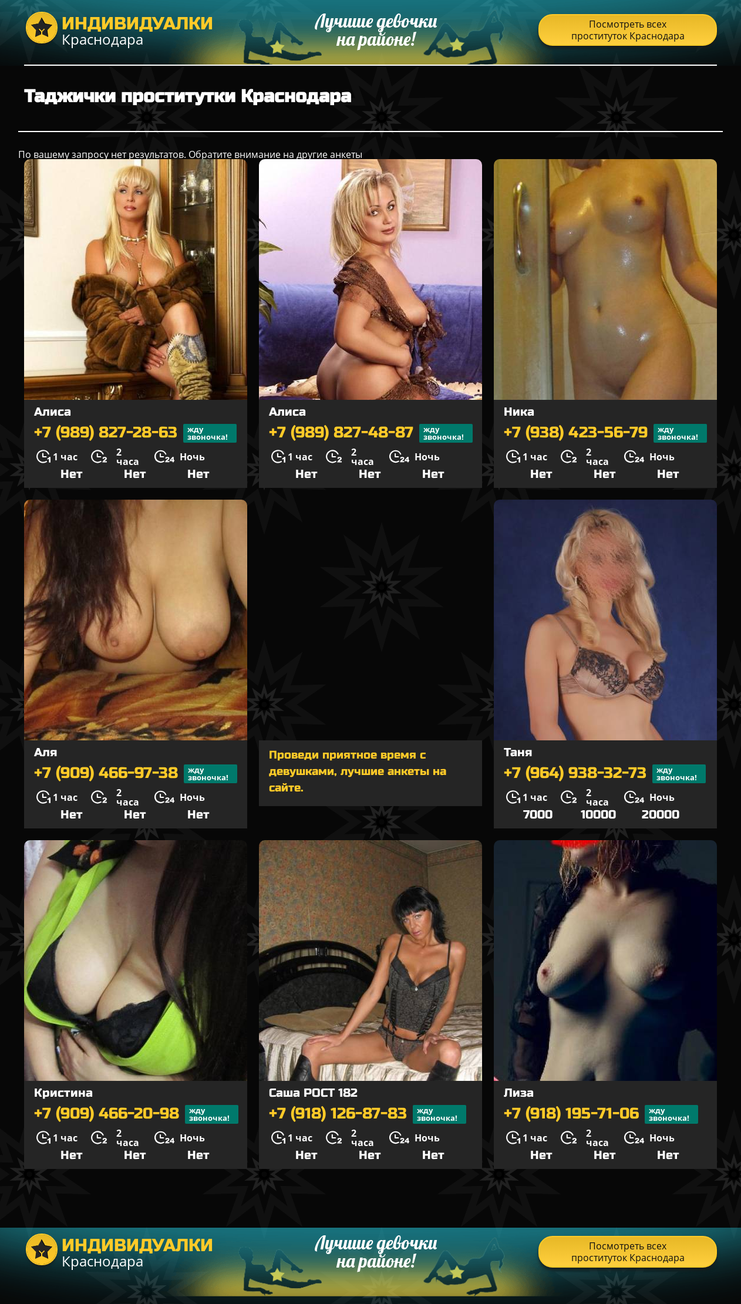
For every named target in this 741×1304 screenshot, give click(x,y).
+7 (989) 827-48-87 (371, 433)
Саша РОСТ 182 (313, 1093)
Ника (519, 412)
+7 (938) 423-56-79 (605, 433)
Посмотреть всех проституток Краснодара (628, 30)
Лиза (519, 1093)
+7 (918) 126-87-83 (367, 1114)
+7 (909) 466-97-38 (135, 773)
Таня (518, 752)
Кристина (63, 1093)
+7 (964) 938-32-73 (605, 773)
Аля (45, 752)
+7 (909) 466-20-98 (136, 1114)
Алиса (52, 412)
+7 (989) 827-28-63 (135, 433)
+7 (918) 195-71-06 (601, 1114)
